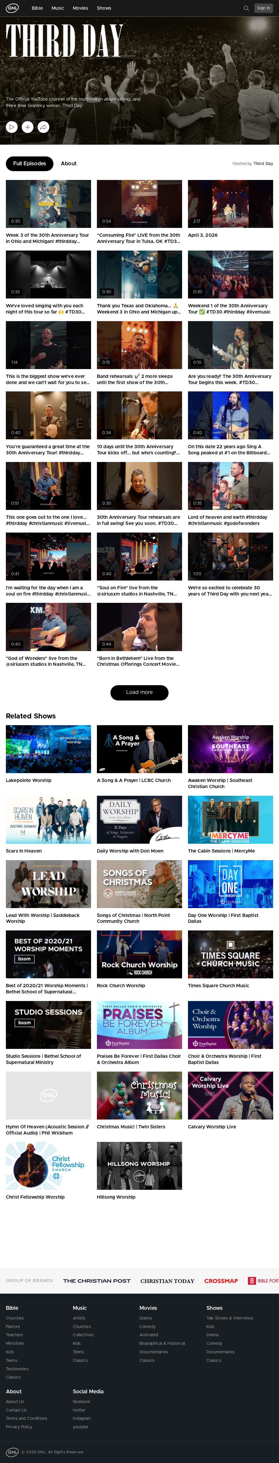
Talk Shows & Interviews (229, 1318)
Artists (79, 1318)
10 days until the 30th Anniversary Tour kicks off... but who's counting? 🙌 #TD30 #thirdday (136, 452)
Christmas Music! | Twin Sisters (131, 1127)
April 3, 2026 (203, 235)
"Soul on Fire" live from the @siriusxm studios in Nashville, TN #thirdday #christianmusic (135, 594)
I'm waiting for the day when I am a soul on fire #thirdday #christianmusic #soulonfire (47, 594)
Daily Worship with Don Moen (130, 851)
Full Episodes (29, 163)
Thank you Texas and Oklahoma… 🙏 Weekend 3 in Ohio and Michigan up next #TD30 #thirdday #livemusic (138, 312)
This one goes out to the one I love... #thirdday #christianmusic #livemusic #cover (47, 523)
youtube (80, 1427)
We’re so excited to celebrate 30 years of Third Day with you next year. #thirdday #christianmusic (229, 594)
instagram (82, 1419)
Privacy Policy (19, 1427)
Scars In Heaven (24, 851)
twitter (79, 1410)
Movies (80, 8)
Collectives (83, 1335)
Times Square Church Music (218, 985)
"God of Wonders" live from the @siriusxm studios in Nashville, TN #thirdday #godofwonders (44, 664)
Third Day (263, 164)
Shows (104, 8)
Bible (37, 8)
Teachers (14, 1335)
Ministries (15, 1344)
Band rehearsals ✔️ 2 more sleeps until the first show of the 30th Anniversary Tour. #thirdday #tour (135, 382)
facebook (81, 1402)
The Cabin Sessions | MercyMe (221, 851)
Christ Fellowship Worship (35, 1197)
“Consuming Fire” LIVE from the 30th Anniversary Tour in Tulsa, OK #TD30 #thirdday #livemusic (138, 241)
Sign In (263, 8)
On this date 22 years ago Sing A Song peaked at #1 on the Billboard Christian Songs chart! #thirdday (227, 452)
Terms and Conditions (26, 1419)
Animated (149, 1335)
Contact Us (16, 1410)
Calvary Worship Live (212, 1127)
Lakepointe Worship (28, 780)
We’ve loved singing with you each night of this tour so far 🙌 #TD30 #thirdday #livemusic (44, 312)
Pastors (13, 1327)
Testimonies (17, 1369)
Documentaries (154, 1352)
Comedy (148, 1327)
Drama (146, 1318)
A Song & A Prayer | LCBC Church (134, 780)
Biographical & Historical (162, 1344)
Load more (139, 692)
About (69, 163)
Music (58, 8)
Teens (11, 1361)
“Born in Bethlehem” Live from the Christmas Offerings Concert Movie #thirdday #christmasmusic (136, 664)
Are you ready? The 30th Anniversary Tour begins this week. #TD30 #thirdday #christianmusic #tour (230, 382)
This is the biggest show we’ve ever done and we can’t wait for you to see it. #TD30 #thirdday (47, 382)
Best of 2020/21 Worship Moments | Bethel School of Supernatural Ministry (47, 991)
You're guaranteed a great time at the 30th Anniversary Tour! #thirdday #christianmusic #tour (48, 452)
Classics (13, 1377)
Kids (10, 1352)
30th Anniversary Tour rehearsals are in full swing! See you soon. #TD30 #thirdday (138, 523)
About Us (15, 1402)
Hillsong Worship (116, 1197)
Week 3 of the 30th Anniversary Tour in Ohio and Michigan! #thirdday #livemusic (47, 241)
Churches (15, 1318)
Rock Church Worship (121, 985)
